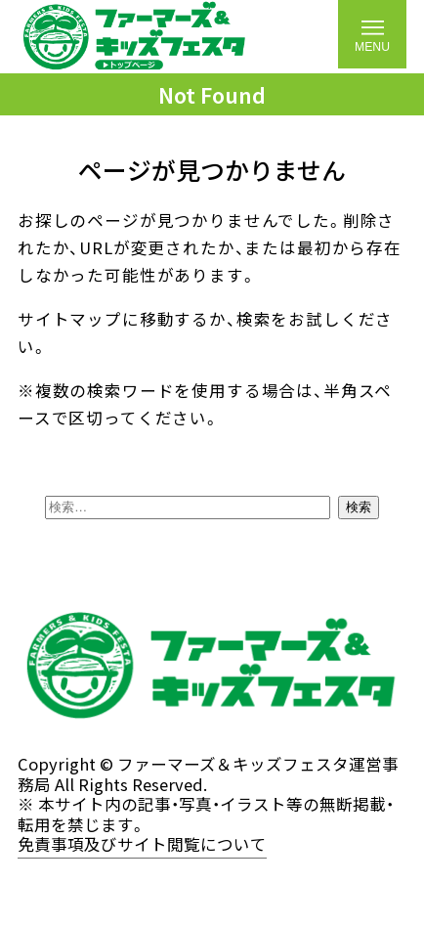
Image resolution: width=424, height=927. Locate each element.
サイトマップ (70, 319)
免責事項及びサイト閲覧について (142, 845)
